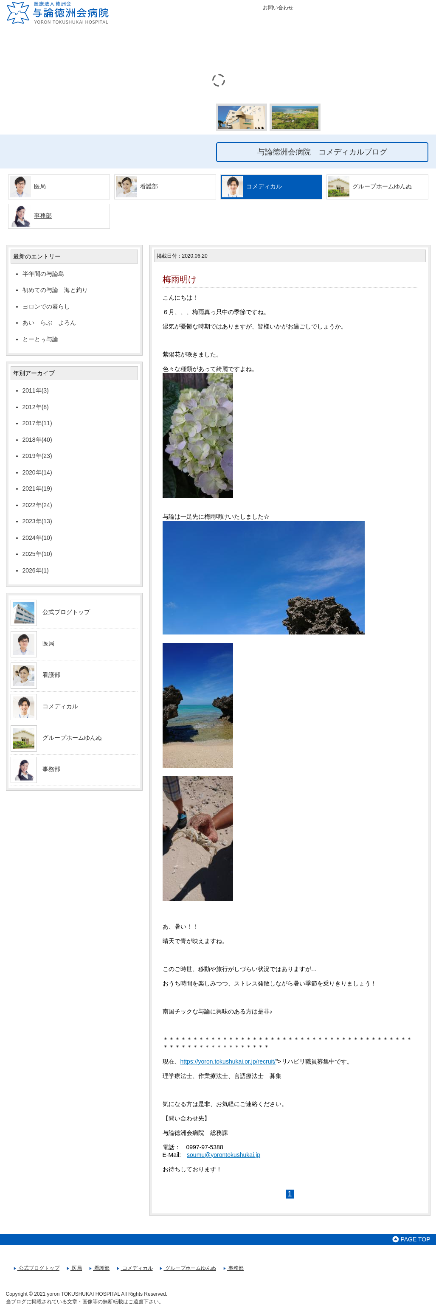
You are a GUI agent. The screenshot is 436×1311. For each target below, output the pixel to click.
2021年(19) (37, 488)
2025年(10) (37, 553)
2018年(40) (37, 439)
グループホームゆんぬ (382, 186)
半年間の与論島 (43, 273)
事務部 (43, 215)
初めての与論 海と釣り (55, 289)
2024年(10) (37, 537)
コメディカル (60, 706)
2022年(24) (37, 505)
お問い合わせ (278, 8)
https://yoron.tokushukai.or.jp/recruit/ (228, 1061)
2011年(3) (36, 390)
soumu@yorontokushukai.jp (223, 1154)
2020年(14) (37, 472)
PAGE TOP (411, 1239)
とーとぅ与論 (40, 339)
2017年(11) (37, 423)
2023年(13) (37, 521)
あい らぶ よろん (52, 322)
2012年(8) (36, 407)
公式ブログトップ (66, 612)
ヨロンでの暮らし (46, 306)
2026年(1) (36, 570)
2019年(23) (37, 455)
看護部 (149, 186)
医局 (40, 186)
